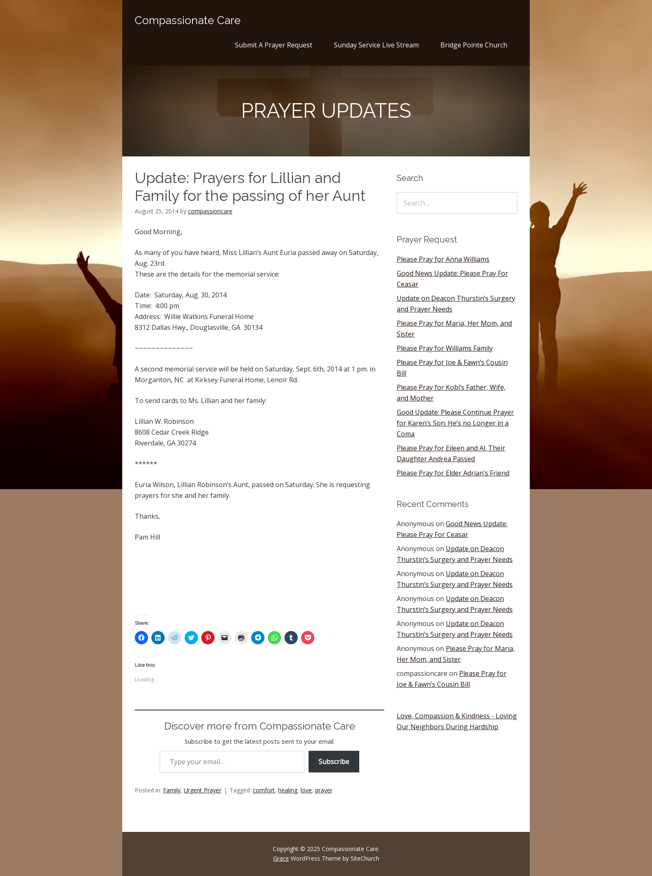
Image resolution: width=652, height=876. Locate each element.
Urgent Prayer (202, 790)
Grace (281, 858)
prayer (323, 790)
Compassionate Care (188, 20)
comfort (264, 790)
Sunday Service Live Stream (376, 44)
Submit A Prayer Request (273, 44)
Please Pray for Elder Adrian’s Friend (453, 473)
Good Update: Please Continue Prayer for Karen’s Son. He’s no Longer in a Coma (455, 423)
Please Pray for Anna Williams (443, 259)
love (306, 790)
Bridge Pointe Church (473, 44)
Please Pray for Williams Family (445, 348)
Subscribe (334, 761)
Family (171, 790)
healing (287, 790)
